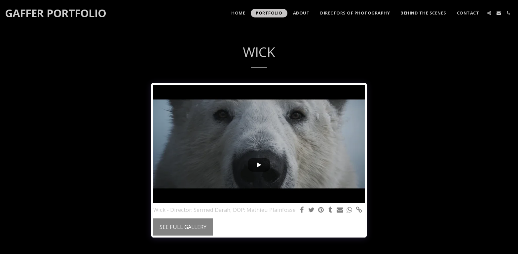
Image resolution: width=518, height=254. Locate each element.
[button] (489, 13)
